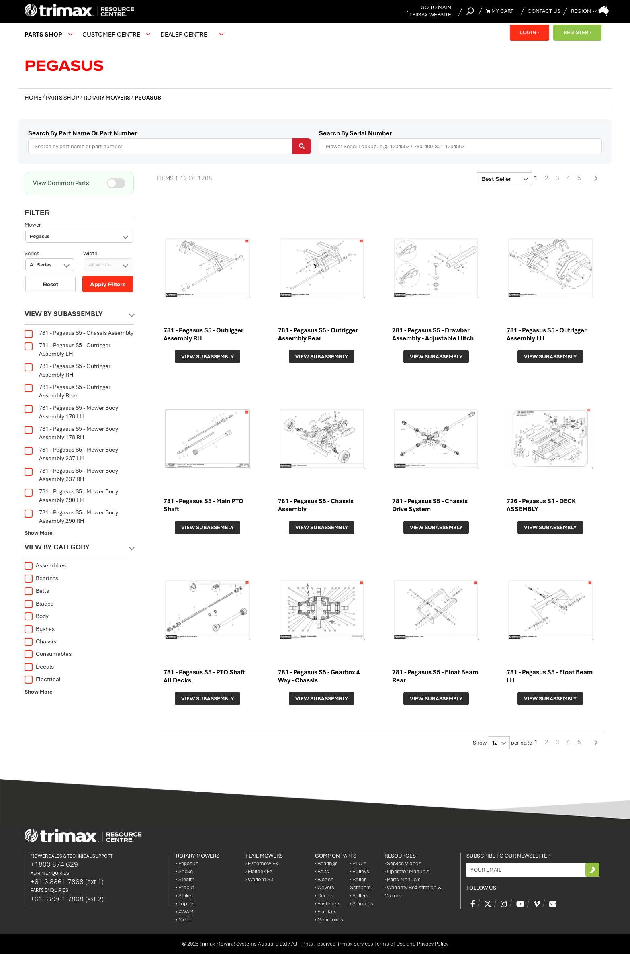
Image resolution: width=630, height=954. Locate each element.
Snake (184, 871)
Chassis (40, 641)
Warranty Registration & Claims (413, 891)
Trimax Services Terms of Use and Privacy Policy (392, 943)
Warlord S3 (259, 879)
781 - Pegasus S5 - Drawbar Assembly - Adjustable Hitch (433, 334)
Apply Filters (107, 256)
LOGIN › (529, 32)
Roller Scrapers (360, 883)
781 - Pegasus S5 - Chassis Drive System (430, 505)
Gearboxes (329, 919)
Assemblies (45, 565)
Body (37, 616)
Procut (185, 887)
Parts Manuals (403, 879)
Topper (185, 903)
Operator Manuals (407, 871)
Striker (184, 895)
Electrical (43, 679)
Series (32, 224)
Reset (50, 256)
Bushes (40, 629)
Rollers (359, 895)
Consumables (48, 653)
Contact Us (544, 11)
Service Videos (403, 863)
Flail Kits (326, 911)
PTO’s (358, 863)
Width (90, 224)
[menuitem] (47, 35)
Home (34, 97)
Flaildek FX (258, 871)
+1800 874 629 (54, 864)
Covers (324, 887)
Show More (39, 533)
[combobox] (169, 146)
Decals (39, 666)
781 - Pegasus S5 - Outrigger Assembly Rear (318, 334)
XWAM (185, 911)
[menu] (126, 35)
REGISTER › (577, 32)
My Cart (499, 11)
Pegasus (187, 863)
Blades (39, 603)
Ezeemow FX (261, 863)
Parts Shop (63, 97)
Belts (37, 590)
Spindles (361, 903)
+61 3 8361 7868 (67, 881)
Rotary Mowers (107, 97)
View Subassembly (207, 356)
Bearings (41, 578)
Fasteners (328, 903)
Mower (33, 196)
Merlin (184, 919)
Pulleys (359, 871)
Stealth (185, 879)
